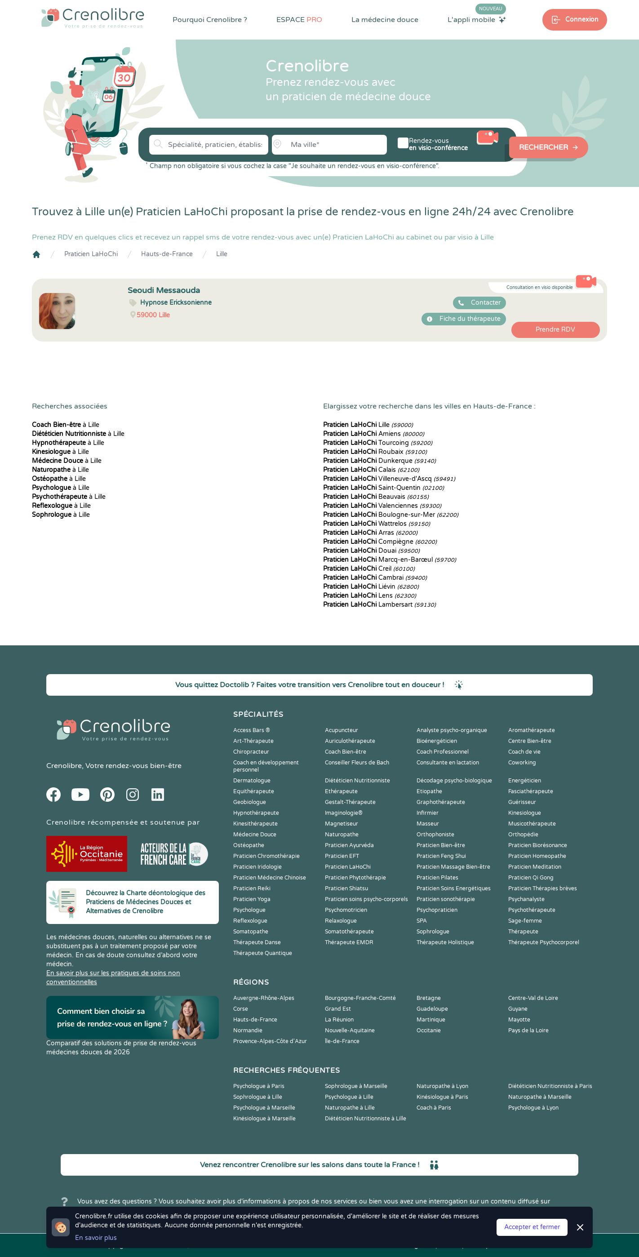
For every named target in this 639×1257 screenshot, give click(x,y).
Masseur (428, 824)
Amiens (373, 434)
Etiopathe (429, 791)
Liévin (371, 587)
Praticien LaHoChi (91, 254)
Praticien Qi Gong (531, 878)
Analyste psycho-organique (452, 730)
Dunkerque (379, 461)
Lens (369, 596)
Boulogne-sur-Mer (390, 515)
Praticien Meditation (534, 867)
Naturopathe (342, 834)
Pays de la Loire (528, 1030)
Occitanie (429, 1030)
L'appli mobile (477, 19)
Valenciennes (382, 506)
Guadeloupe (432, 1009)
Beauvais (376, 497)
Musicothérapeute (532, 824)
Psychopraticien (437, 910)
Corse (240, 1009)
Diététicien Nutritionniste (357, 780)
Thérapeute (523, 931)
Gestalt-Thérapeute (350, 802)
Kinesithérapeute (255, 824)
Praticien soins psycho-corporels (366, 899)
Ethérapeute (341, 791)
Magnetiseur (341, 824)
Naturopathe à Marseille (540, 1097)
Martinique (431, 1020)
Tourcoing (377, 443)
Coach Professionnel (443, 752)
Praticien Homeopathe (537, 856)
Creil (369, 569)
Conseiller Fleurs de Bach (357, 763)
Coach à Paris (434, 1108)
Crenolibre (64, 765)
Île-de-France (342, 1041)
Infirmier (428, 813)
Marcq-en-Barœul (389, 560)
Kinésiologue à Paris (442, 1097)
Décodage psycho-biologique (454, 780)
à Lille (65, 425)
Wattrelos (376, 524)
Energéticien (524, 780)
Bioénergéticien (437, 741)
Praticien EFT (342, 856)
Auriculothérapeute (350, 741)
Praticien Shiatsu (346, 888)
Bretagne (429, 998)
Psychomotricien (346, 910)
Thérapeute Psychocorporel (543, 942)
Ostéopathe (248, 845)
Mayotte (519, 1020)
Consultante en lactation (448, 763)
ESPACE (299, 19)
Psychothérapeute (531, 910)
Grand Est (338, 1009)
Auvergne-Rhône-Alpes (263, 998)
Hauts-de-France (167, 254)
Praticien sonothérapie (446, 899)
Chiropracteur (251, 752)
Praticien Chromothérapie (266, 856)
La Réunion (339, 1020)
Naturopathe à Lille (350, 1108)
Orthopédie (523, 834)
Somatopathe (250, 931)
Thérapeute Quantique (262, 953)
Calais (371, 470)
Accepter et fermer (532, 1227)
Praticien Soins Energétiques (454, 888)
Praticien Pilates (437, 878)
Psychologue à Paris (258, 1086)
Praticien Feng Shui (441, 856)
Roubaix (375, 452)
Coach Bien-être (345, 752)
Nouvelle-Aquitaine (350, 1030)
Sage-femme (525, 921)
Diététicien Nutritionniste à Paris (550, 1086)
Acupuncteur (341, 730)
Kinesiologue (524, 813)
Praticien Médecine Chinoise (269, 878)
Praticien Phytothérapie (355, 878)
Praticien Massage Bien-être (453, 867)
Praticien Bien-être (441, 845)
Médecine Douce (254, 834)
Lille (221, 254)
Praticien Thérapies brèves (542, 888)
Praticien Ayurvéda (349, 845)
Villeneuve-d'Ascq (389, 479)
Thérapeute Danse (257, 942)
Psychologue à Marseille (264, 1108)
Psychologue (249, 910)
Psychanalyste (526, 899)
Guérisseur (522, 802)
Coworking (522, 763)
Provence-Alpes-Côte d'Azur (270, 1041)
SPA (422, 921)
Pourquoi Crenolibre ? (210, 19)
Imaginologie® (344, 813)
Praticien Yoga (252, 899)
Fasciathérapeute (530, 791)
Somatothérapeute (349, 931)
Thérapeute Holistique (445, 942)
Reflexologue (250, 921)
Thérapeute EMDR (349, 942)
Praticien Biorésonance (537, 845)
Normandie (247, 1030)
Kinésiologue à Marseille (264, 1118)
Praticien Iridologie (257, 867)
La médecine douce (384, 19)
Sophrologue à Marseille (356, 1086)
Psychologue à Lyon (533, 1108)
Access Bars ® (251, 730)
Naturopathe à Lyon (442, 1086)
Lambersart (379, 605)
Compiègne (380, 542)
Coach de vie (524, 752)
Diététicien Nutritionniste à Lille (365, 1118)
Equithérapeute (253, 791)
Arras (370, 533)
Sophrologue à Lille (257, 1097)
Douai (371, 551)
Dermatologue (252, 780)
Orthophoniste (435, 834)
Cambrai (375, 578)
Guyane (518, 1009)
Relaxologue (341, 921)
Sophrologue (433, 931)
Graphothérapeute (441, 802)
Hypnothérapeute (256, 813)
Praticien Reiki (252, 888)
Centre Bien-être (529, 741)
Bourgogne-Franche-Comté (360, 998)
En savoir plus (96, 1238)
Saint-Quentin (383, 488)
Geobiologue (249, 802)
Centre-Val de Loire (533, 998)
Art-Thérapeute (253, 741)
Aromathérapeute (531, 730)
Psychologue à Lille (349, 1097)
